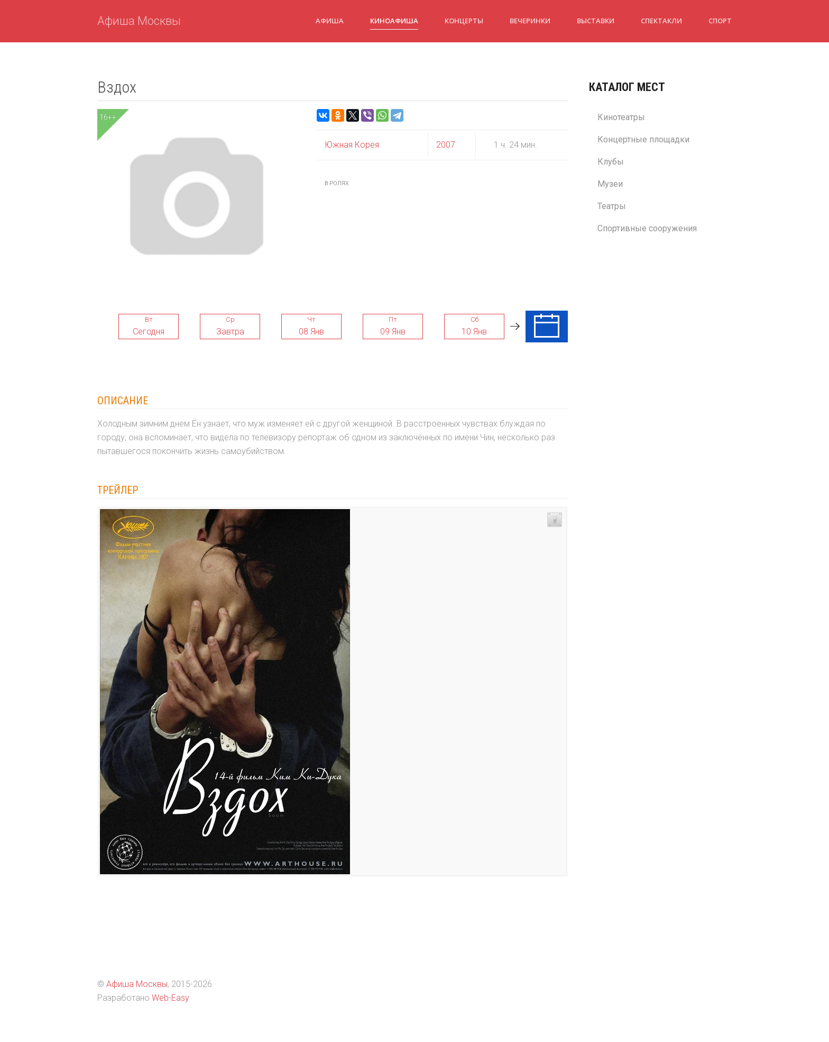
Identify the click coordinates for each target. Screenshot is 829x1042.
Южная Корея (352, 145)
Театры (611, 206)
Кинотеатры (621, 117)
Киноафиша (394, 20)
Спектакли (661, 20)
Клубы (610, 162)
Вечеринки (530, 20)
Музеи (610, 184)
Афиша (330, 20)
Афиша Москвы (139, 21)
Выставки (595, 20)
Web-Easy (170, 998)
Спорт (720, 20)
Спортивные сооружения (647, 228)
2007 (445, 145)
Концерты (464, 20)
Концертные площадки (643, 139)
